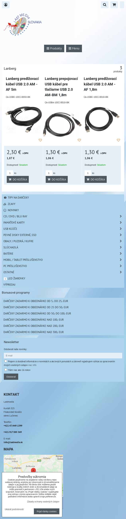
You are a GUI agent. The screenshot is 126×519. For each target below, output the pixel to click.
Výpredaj (9, 284)
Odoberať (11, 376)
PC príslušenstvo (63, 266)
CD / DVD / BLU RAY (63, 216)
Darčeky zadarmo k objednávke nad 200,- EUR (33, 326)
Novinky (11, 210)
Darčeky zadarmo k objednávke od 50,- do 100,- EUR (37, 313)
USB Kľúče (63, 229)
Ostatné (63, 272)
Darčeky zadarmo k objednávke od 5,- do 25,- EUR (35, 301)
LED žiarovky (14, 278)
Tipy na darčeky (16, 197)
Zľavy (9, 204)
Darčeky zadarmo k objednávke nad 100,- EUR (33, 319)
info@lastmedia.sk (13, 442)
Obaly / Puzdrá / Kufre (63, 241)
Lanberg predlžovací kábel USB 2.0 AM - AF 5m (22, 84)
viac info (32, 365)
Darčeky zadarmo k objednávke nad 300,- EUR (33, 332)
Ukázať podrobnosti (14, 509)
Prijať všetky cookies (46, 511)
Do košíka (18, 179)
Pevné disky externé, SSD (63, 235)
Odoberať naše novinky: (15, 349)
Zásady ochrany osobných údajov (43, 501)
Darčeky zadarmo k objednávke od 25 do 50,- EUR (36, 307)
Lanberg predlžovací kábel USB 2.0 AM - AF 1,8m (100, 84)
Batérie (63, 254)
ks (11, 173)
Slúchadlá (63, 247)
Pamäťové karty (63, 223)
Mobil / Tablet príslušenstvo (63, 260)
